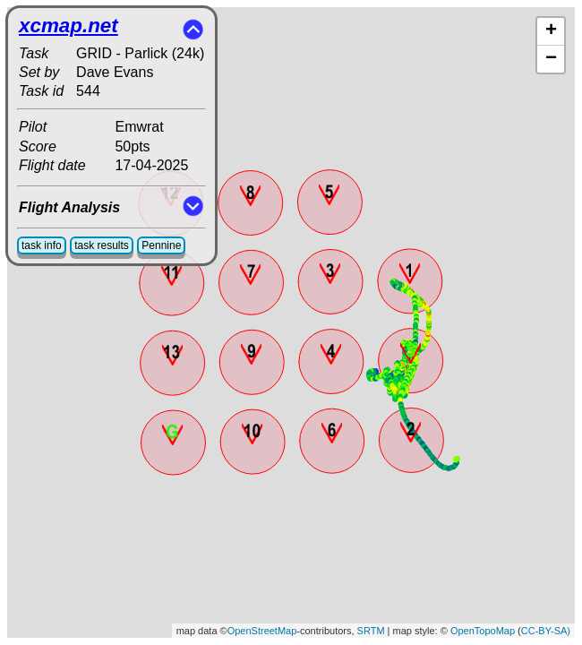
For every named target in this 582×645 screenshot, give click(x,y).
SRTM (371, 630)
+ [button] (551, 31)
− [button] (551, 59)
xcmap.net (68, 25)
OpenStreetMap (262, 630)
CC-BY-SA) (545, 630)
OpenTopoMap (482, 630)
